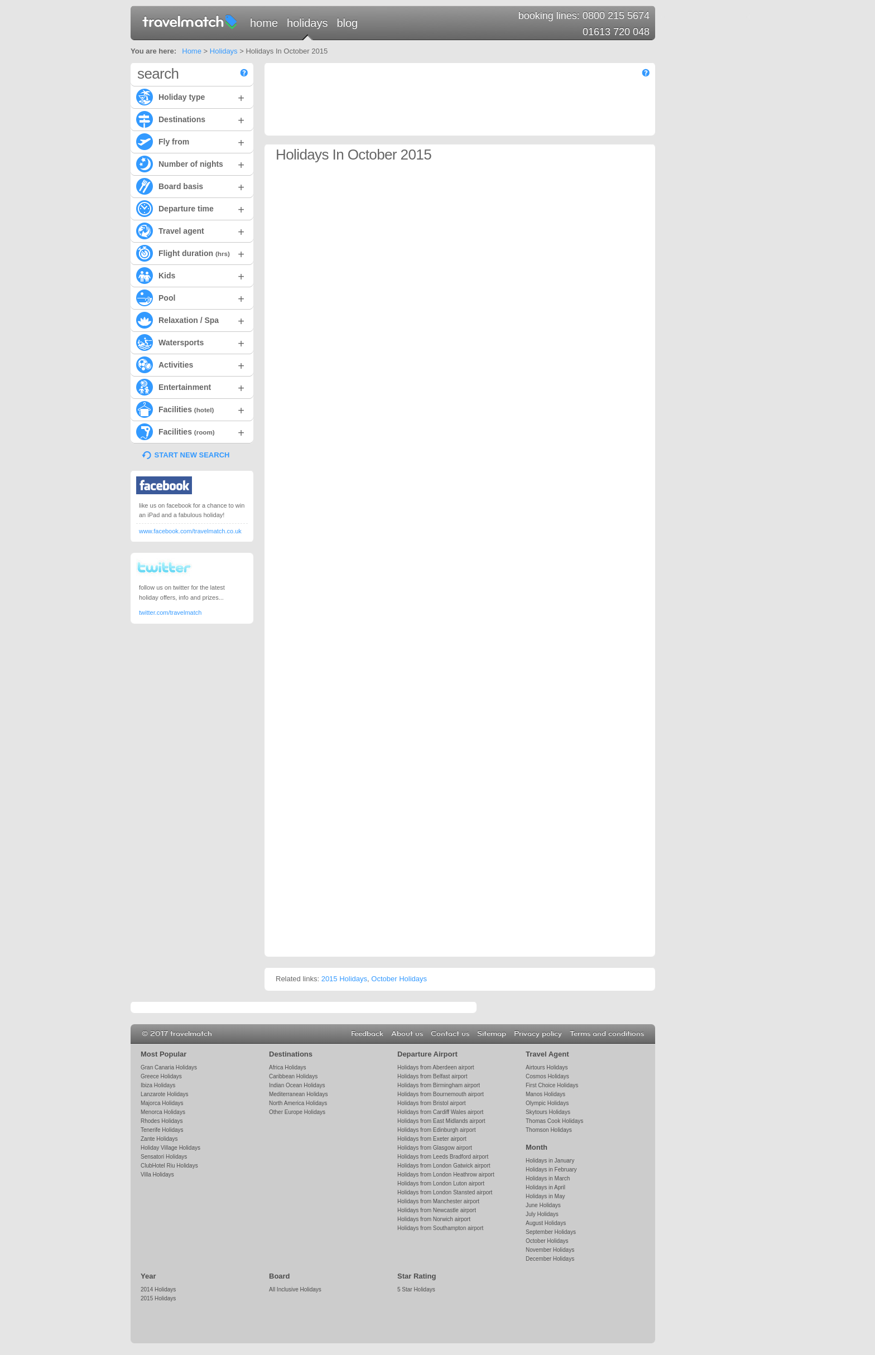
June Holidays (543, 1205)
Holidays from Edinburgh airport (436, 1130)
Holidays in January (550, 1161)
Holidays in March (548, 1178)
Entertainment (190, 386)
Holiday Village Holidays (170, 1148)
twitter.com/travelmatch (170, 612)
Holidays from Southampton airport (440, 1228)
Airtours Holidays (547, 1067)
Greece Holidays (161, 1076)
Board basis (190, 186)
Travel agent (190, 230)
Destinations (190, 119)
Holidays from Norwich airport (433, 1219)
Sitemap (491, 1034)
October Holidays (399, 979)
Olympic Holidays (547, 1103)
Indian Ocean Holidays (297, 1085)
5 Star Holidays (416, 1289)
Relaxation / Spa (190, 319)
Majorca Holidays (162, 1103)
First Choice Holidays (552, 1085)
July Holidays (542, 1214)
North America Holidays (298, 1103)
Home (264, 23)
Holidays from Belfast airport (432, 1076)
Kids (190, 275)
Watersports (190, 342)
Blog (347, 23)
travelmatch (190, 21)
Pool (190, 297)
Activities (190, 364)
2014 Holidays (158, 1289)
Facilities (190, 409)
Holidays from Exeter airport (432, 1139)
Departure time (190, 208)
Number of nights (190, 163)
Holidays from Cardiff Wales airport (440, 1112)
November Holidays (550, 1250)
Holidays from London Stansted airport (444, 1192)
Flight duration (190, 253)
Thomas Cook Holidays (554, 1121)
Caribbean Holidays (293, 1076)
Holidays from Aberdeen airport (435, 1067)
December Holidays (550, 1259)
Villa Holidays (157, 1174)
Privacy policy (538, 1034)
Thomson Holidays (549, 1130)
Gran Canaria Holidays (169, 1067)
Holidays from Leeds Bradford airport (442, 1157)
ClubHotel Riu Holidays (169, 1166)
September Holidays (551, 1232)
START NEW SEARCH (192, 455)
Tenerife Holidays (162, 1130)
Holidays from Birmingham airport (438, 1085)
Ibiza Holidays (158, 1085)
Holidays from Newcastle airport (436, 1210)
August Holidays (546, 1223)
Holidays (307, 23)
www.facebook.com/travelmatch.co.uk (190, 531)
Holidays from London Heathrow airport (445, 1174)
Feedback (367, 1034)
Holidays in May (545, 1196)
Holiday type (190, 96)
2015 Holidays (344, 979)
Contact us (450, 1034)
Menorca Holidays (163, 1112)
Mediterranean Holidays (298, 1094)
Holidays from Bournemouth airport (440, 1094)
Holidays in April (545, 1187)
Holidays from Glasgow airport (434, 1148)
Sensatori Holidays (164, 1157)
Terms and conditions (607, 1034)
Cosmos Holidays (547, 1076)
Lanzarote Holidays (164, 1094)
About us (407, 1034)
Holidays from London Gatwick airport (443, 1166)
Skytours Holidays (548, 1112)
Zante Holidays (159, 1139)
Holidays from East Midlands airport (441, 1121)
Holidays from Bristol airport (431, 1103)
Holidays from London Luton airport (440, 1183)
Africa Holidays (287, 1067)
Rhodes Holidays (161, 1121)
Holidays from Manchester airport (438, 1201)
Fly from (190, 141)
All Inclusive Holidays (295, 1289)
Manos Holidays (545, 1094)
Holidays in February (551, 1169)
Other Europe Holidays (297, 1112)
